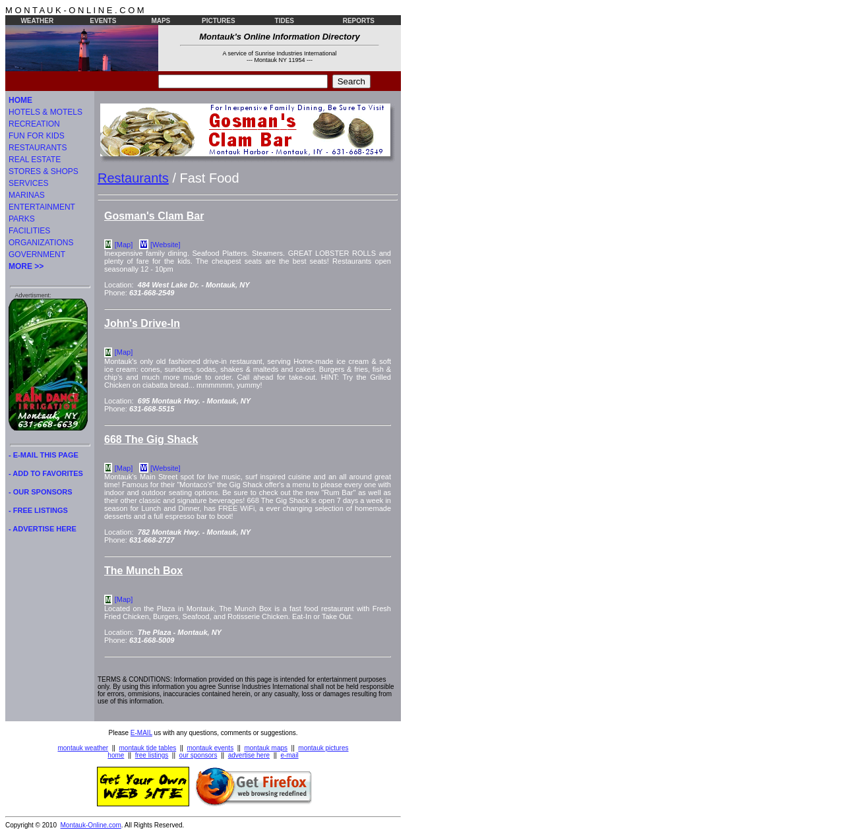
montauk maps (265, 748)
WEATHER (36, 20)
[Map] (124, 245)
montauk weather (82, 748)
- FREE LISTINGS (38, 510)
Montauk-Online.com (91, 825)
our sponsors (198, 755)
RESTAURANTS (38, 147)
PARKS (22, 218)
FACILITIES (29, 230)
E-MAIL (141, 732)
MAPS (160, 20)
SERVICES (28, 183)
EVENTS (103, 20)
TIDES (284, 20)
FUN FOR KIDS (37, 135)
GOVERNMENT (37, 254)
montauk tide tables (148, 748)
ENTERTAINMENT (42, 207)
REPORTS (359, 20)
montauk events (210, 748)
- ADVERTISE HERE (42, 529)
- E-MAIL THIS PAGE (43, 455)
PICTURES (218, 20)
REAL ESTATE (35, 159)
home (115, 755)
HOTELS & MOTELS (45, 112)
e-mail (289, 755)
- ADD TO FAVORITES (46, 473)
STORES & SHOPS (43, 171)
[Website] (165, 245)
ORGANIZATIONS (41, 242)
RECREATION (34, 124)
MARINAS (27, 195)
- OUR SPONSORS (41, 492)
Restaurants (133, 178)
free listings (152, 755)
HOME (20, 100)
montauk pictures (323, 748)
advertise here (249, 755)
